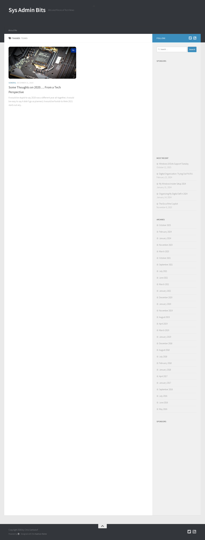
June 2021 (163, 277)
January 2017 (165, 382)
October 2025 (165, 225)
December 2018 (165, 343)
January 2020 (165, 304)
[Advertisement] (144, 15)
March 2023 (164, 251)
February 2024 (165, 231)
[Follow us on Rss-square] (194, 38)
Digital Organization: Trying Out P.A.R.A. (176, 173)
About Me (12, 30)
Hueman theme (41, 534)
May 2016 (163, 409)
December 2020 (165, 297)
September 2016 (166, 389)
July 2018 (163, 356)
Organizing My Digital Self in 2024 (173, 193)
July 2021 (163, 271)
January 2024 (165, 238)
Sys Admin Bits (27, 10)
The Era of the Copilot (168, 203)
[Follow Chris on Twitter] (190, 38)
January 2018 (165, 369)
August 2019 (164, 317)
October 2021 (165, 258)
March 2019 (164, 330)
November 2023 (166, 245)
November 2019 (166, 310)
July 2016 (163, 396)
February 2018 (165, 363)
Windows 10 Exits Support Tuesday (174, 163)
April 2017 (163, 376)
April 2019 (163, 323)
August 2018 (164, 350)
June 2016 (163, 402)
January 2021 (165, 290)
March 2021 (164, 284)
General (12, 82)
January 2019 (165, 336)
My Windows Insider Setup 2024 (172, 183)
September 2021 (166, 264)
